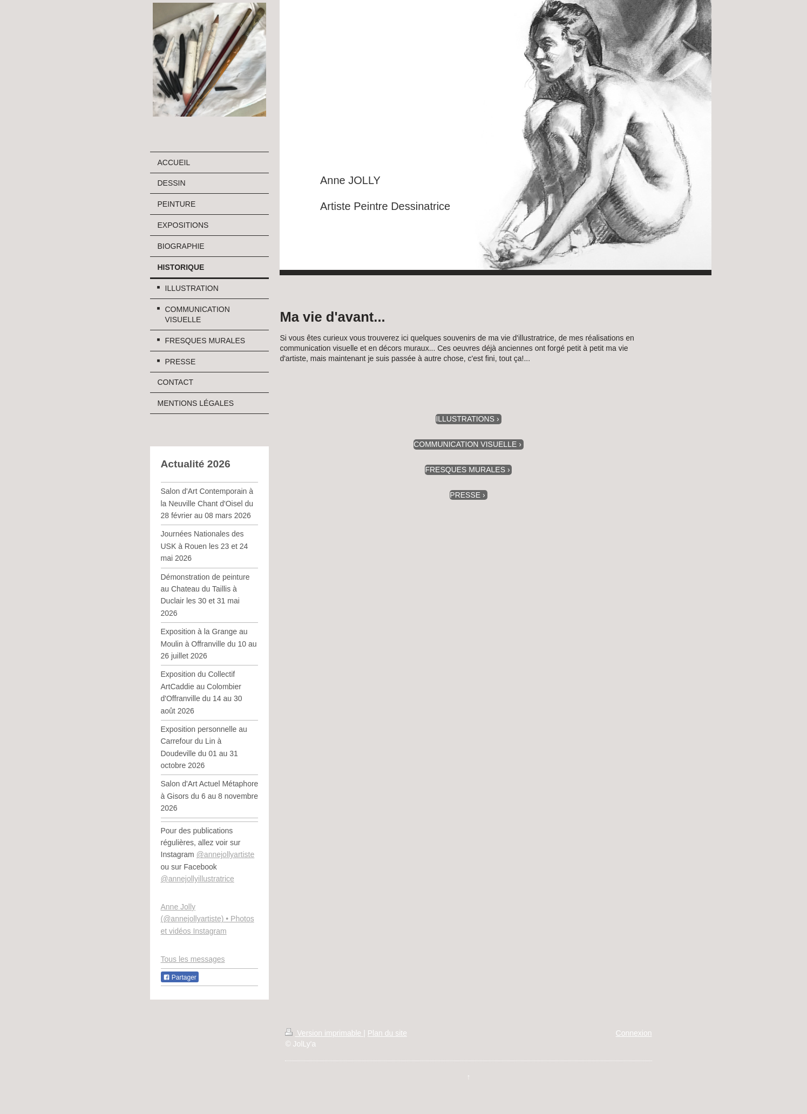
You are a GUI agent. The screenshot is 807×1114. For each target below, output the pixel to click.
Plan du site (387, 1033)
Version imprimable (324, 1033)
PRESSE (465, 495)
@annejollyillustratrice (197, 878)
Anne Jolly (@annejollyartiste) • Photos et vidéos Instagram (207, 918)
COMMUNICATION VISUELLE (465, 444)
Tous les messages (193, 959)
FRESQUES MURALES (465, 469)
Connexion (634, 1033)
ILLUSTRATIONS (465, 419)
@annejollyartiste (225, 854)
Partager (179, 977)
